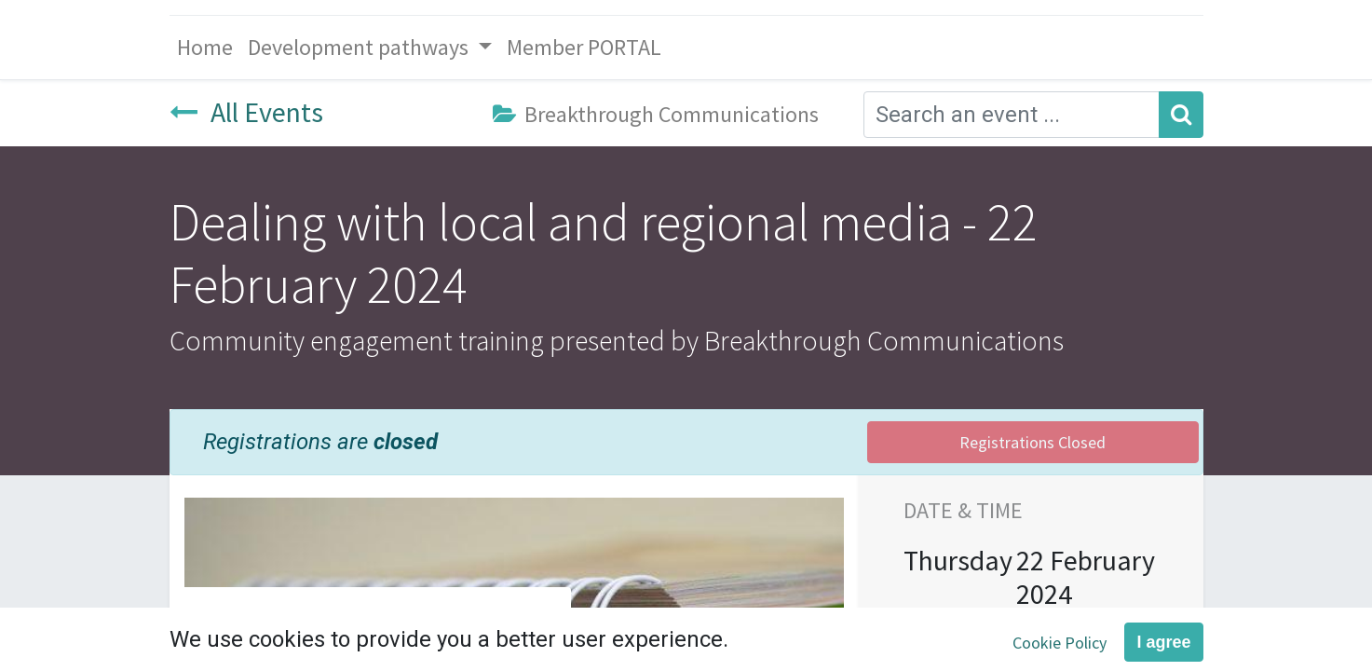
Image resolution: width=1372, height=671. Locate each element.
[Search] (1181, 114)
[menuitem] (205, 47)
